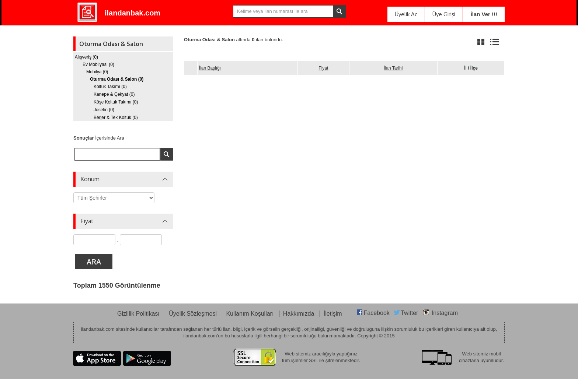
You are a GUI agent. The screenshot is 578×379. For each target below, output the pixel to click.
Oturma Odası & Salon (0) (116, 79)
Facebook (377, 313)
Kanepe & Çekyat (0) (114, 94)
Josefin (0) (104, 109)
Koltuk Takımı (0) (110, 86)
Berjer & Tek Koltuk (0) (116, 117)
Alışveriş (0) (86, 57)
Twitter (409, 313)
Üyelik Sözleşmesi (193, 313)
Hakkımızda (299, 313)
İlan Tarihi (393, 68)
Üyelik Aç (406, 14)
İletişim (333, 313)
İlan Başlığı (210, 68)
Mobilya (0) (97, 71)
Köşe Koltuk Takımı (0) (116, 102)
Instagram (445, 313)
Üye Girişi (443, 14)
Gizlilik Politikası (139, 313)
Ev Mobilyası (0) (98, 64)
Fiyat (323, 68)
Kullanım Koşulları (250, 313)
